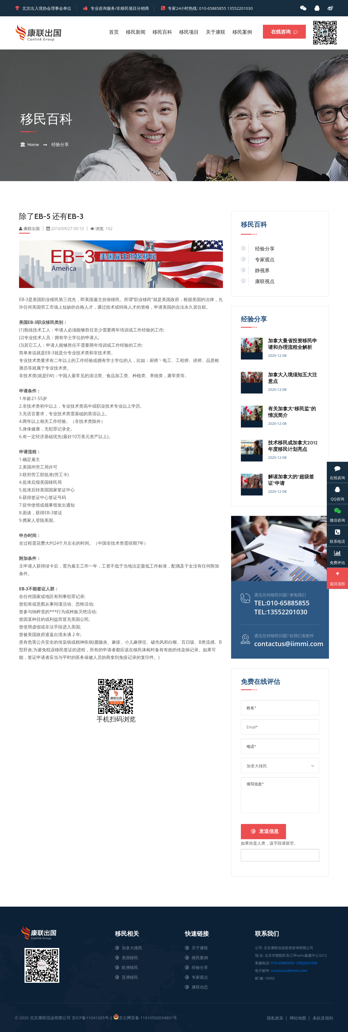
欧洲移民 (130, 966)
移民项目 (189, 32)
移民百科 (162, 32)
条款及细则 (323, 1017)
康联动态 (200, 986)
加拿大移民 (132, 947)
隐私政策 (275, 1017)
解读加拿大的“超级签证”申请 (291, 480)
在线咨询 (284, 32)
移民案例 (242, 32)
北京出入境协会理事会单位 (46, 8)
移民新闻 (135, 32)
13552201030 (240, 8)
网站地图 (298, 1017)
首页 (114, 32)
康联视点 (265, 281)
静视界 (262, 271)
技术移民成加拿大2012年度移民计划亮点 (293, 446)
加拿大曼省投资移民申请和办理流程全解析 (292, 344)
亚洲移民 (130, 976)
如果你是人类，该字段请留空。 (269, 842)
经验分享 (60, 144)
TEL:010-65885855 (282, 603)
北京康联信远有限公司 (50, 1017)
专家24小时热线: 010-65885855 (197, 8)
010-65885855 (282, 962)
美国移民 (130, 957)
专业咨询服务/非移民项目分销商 (120, 8)
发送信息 (265, 831)
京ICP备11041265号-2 (92, 1017)
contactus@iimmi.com (289, 643)
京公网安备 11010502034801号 (145, 1017)
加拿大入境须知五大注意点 (292, 378)
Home (33, 144)
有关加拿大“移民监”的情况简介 (292, 412)
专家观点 (265, 260)
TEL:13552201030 (281, 611)
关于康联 (215, 32)
